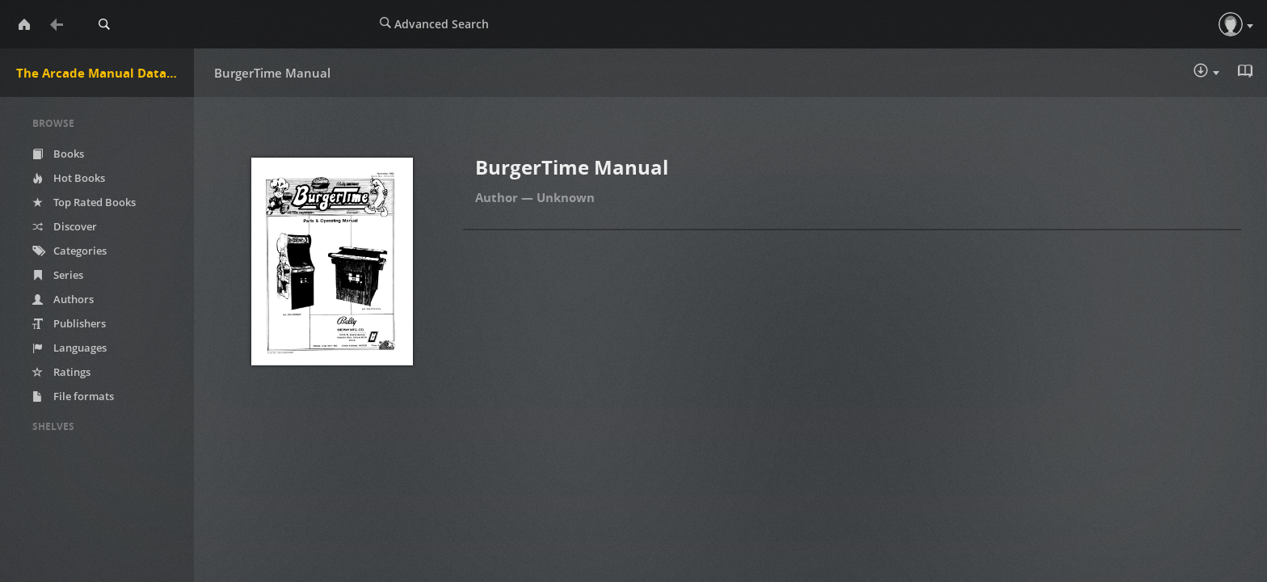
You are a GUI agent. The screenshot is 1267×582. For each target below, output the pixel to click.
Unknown (566, 197)
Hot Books (68, 178)
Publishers (69, 323)
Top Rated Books (84, 202)
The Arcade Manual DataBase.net (105, 73)
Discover (64, 226)
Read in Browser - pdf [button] (1247, 71)
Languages (69, 347)
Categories (69, 250)
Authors (63, 299)
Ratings (61, 372)
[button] (1230, 24)
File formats (73, 396)
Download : (1206, 72)
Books (58, 153)
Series (57, 275)
